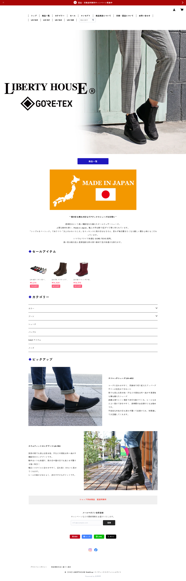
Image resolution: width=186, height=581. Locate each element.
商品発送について (103, 16)
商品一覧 (46, 16)
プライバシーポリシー (38, 567)
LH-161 (46, 20)
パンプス (32, 332)
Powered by (93, 576)
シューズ (32, 324)
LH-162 (58, 20)
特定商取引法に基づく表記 (61, 567)
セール (73, 16)
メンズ (31, 348)
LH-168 (70, 20)
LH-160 (34, 20)
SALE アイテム (34, 340)
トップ (34, 16)
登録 (109, 523)
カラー (31, 308)
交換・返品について (124, 16)
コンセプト (85, 16)
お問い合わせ (144, 16)
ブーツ (31, 316)
